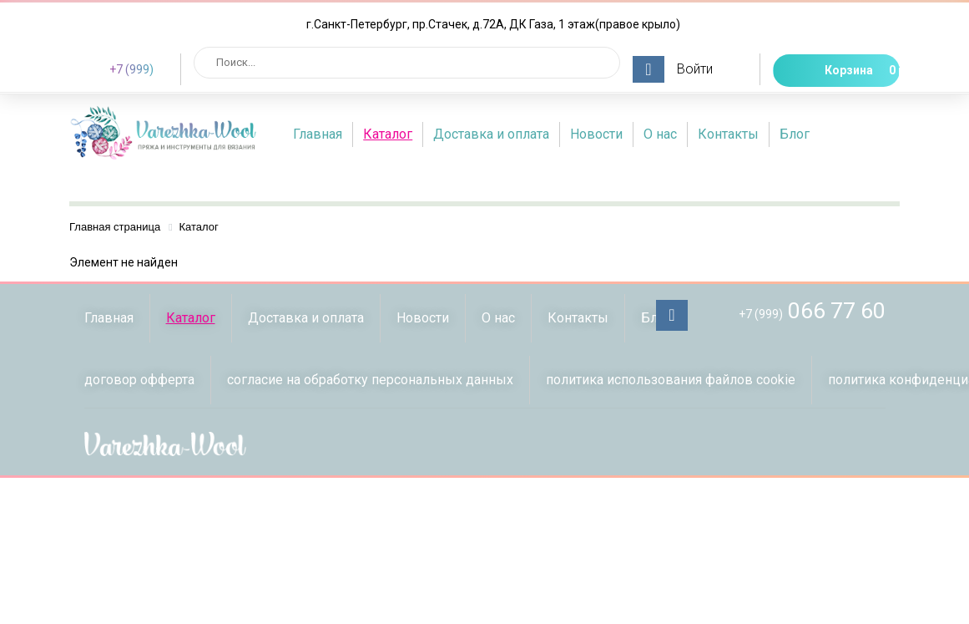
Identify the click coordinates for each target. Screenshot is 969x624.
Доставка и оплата (491, 134)
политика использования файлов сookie (670, 380)
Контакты (728, 134)
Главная (317, 134)
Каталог (387, 134)
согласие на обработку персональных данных (370, 380)
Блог (795, 134)
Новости (596, 134)
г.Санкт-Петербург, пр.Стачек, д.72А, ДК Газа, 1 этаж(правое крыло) (493, 24)
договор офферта (139, 380)
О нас (660, 134)
